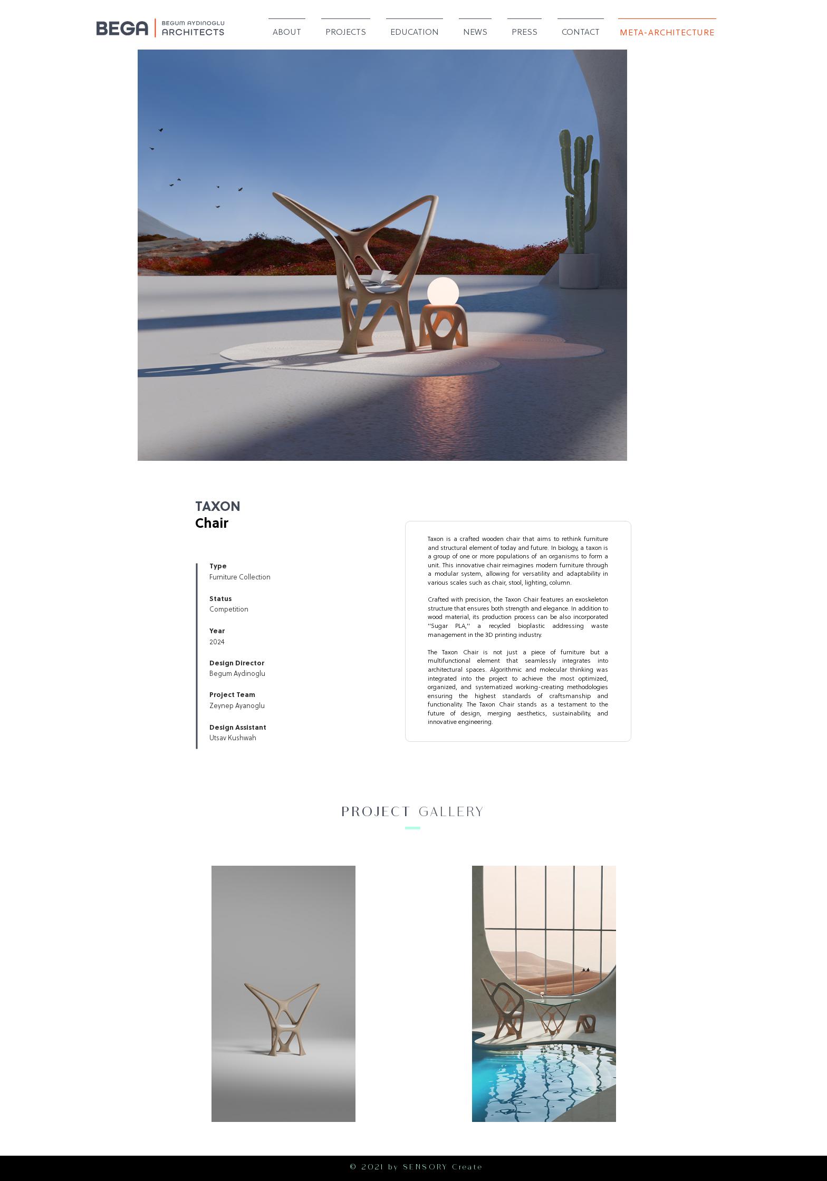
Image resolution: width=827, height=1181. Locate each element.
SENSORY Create (443, 1168)
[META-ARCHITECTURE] (667, 32)
